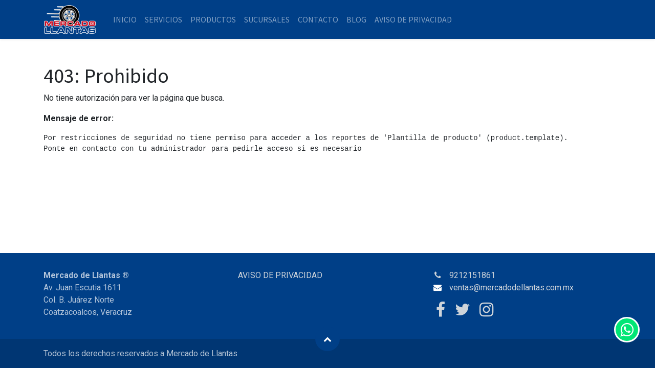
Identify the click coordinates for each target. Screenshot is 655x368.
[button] (327, 339)
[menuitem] (125, 19)
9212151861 (472, 275)
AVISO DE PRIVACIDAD (280, 275)
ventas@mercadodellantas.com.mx (511, 287)
